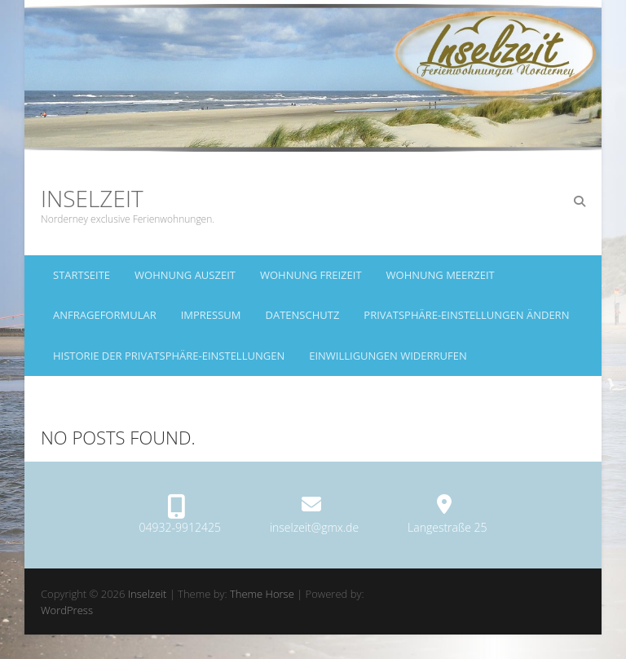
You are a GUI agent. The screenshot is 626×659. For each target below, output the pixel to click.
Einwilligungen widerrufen (388, 355)
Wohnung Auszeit (185, 275)
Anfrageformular (104, 314)
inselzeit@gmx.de (314, 527)
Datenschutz (303, 314)
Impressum (211, 314)
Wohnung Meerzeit (440, 275)
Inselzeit (92, 198)
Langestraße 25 (447, 527)
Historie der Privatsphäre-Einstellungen (168, 355)
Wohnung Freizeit (311, 275)
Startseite (81, 275)
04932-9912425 (180, 527)
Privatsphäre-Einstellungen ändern (466, 314)
